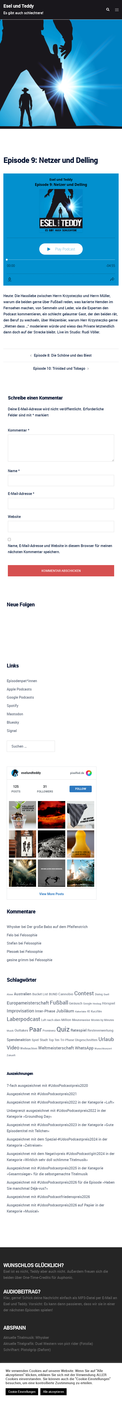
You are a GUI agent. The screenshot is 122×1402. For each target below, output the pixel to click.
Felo (10, 935)
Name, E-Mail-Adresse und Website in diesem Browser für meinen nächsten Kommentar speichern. (60, 548)
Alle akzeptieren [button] (53, 1392)
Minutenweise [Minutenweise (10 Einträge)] (81, 1020)
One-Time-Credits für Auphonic (47, 1277)
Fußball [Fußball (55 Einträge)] (59, 1002)
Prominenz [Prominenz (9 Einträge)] (49, 1030)
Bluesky (13, 722)
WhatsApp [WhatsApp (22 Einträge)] (84, 1048)
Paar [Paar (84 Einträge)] (35, 1029)
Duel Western (46, 1343)
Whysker (13, 926)
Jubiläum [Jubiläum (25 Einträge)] (65, 1011)
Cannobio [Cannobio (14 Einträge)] (65, 994)
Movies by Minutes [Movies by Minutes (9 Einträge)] (102, 1020)
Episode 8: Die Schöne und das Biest (63, 355)
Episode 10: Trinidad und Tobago (59, 368)
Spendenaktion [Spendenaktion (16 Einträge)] (19, 1039)
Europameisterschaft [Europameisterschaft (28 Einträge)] (28, 1003)
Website (14, 516)
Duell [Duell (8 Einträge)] (106, 994)
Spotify (12, 705)
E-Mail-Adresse (21, 493)
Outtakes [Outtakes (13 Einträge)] (21, 1030)
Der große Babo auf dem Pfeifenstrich (57, 926)
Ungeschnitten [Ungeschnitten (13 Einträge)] (86, 1039)
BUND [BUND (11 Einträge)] (53, 994)
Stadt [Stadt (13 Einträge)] (44, 1039)
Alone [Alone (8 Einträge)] (10, 994)
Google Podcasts (20, 697)
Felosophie (28, 935)
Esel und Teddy (18, 6)
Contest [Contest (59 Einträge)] (84, 993)
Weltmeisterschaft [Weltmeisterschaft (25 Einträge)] (56, 1048)
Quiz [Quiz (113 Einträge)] (63, 1029)
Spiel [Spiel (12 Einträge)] (35, 1040)
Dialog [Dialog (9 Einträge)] (99, 994)
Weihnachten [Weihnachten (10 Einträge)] (28, 1048)
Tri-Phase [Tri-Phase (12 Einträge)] (67, 1040)
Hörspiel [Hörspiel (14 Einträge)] (108, 1003)
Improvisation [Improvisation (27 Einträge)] (20, 1011)
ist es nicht (19, 1271)
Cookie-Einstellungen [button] (21, 1392)
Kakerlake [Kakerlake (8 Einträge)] (80, 1011)
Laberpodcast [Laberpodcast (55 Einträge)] (23, 1019)
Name (14, 470)
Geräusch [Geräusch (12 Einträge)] (75, 1003)
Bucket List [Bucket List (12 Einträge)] (40, 994)
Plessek (13, 951)
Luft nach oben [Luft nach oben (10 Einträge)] (50, 1020)
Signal (12, 730)
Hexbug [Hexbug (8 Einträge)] (97, 1003)
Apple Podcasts (19, 689)
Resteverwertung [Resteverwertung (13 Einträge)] (100, 1030)
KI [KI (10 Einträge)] (88, 1011)
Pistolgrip (28, 1349)
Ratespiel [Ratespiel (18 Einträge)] (79, 1030)
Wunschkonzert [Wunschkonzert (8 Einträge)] (103, 1048)
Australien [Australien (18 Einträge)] (22, 993)
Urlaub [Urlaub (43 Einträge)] (106, 1039)
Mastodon (15, 713)
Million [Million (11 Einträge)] (66, 1020)
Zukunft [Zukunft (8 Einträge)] (11, 1055)
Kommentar (18, 430)
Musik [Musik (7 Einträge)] (10, 1030)
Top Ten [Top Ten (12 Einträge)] (54, 1040)
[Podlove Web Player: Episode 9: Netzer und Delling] (61, 229)
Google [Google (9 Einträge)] (87, 1003)
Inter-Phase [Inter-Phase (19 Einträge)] (45, 1011)
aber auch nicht (52, 1271)
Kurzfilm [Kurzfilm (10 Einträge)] (96, 1011)
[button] (107, 10)
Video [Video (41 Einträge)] (13, 1047)
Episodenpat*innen (22, 680)
